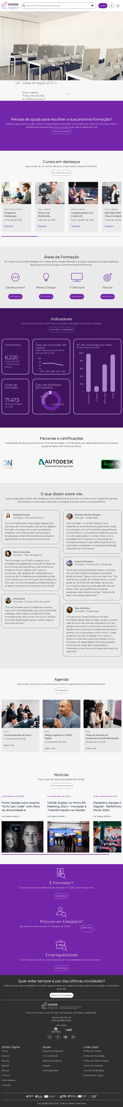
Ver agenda (61, 690)
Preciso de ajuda (61, 131)
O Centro (6, 1075)
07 (107, 93)
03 (82, 93)
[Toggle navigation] (117, 5)
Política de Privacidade (94, 1056)
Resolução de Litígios (93, 1075)
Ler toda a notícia (11, 816)
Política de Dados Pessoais (96, 1061)
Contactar (6, 1085)
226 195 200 (65, 1017)
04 (88, 93)
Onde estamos (8, 1080)
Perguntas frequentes (53, 1051)
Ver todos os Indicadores (61, 329)
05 (95, 93)
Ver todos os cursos (61, 173)
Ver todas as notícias (61, 785)
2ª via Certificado (50, 1056)
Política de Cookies (92, 1051)
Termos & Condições (93, 1065)
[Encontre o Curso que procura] (58, 6)
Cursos (103, 5)
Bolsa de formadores (52, 1061)
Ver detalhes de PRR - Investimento (38, 99)
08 (114, 93)
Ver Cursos (15, 296)
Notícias (5, 1070)
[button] (120, 55)
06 (101, 93)
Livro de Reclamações (94, 1070)
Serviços (5, 1061)
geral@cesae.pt (64, 1020)
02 (76, 93)
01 (69, 93)
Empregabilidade (51, 1070)
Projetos (6, 1056)
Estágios (47, 1065)
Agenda (5, 1065)
